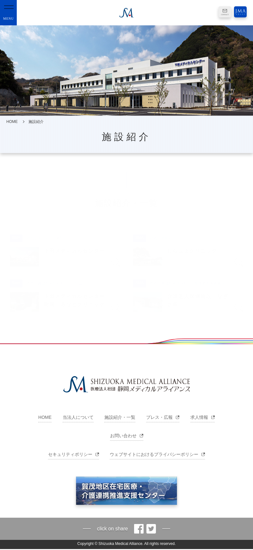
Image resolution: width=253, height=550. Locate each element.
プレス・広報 (162, 417)
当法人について (78, 417)
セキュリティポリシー (73, 454)
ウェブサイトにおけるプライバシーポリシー (157, 454)
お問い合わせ (126, 435)
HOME (12, 121)
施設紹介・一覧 (119, 417)
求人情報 (202, 417)
